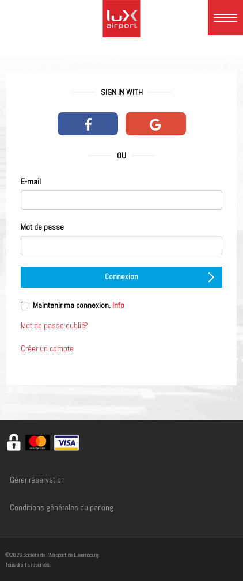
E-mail (31, 181)
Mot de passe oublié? (54, 325)
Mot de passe (42, 227)
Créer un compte (47, 348)
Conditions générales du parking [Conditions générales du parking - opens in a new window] (61, 507)
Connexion (159, 277)
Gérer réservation (37, 479)
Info (118, 305)
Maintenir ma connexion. (78, 305)
